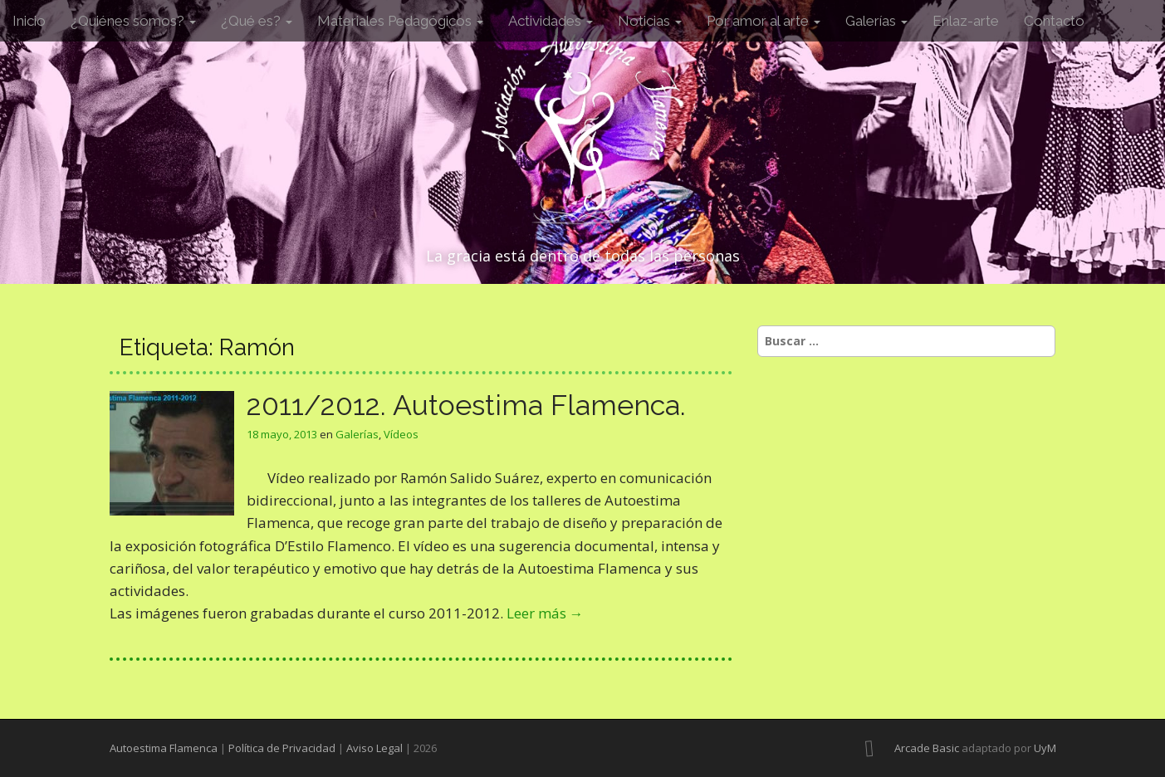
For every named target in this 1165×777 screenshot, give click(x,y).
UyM (1045, 747)
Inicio (29, 20)
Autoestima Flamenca (164, 747)
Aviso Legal (374, 747)
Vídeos (401, 434)
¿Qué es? (256, 20)
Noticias (650, 20)
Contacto (1054, 20)
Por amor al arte (763, 20)
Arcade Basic (926, 747)
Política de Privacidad (281, 747)
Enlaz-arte (965, 20)
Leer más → (545, 613)
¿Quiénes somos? (133, 20)
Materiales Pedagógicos (400, 20)
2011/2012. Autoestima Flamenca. (466, 405)
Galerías (876, 20)
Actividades (550, 20)
